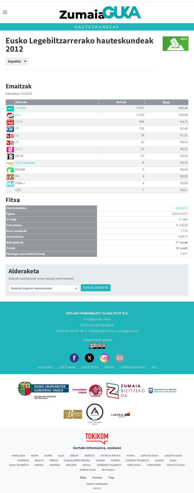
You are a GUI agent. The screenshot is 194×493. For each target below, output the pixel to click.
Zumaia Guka (88, 469)
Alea (61, 455)
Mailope (71, 465)
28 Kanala (108, 469)
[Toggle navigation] (5, 12)
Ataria (131, 455)
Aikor (34, 455)
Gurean (97, 477)
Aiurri (48, 455)
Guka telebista (19, 465)
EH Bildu (20, 108)
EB (17, 135)
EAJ (18, 115)
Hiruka (39, 465)
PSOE (19, 121)
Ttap (111, 477)
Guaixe (159, 460)
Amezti (74, 455)
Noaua (86, 465)
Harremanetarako (133, 367)
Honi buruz (45, 367)
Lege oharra (67, 367)
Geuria (100, 460)
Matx (83, 477)
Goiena (115, 460)
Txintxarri (154, 465)
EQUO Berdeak (25, 162)
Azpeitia (17, 61)
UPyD (18, 149)
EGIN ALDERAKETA (95, 287)
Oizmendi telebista (109, 465)
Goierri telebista (137, 460)
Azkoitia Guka (173, 455)
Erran (54, 460)
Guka (173, 460)
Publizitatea (90, 367)
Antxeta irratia (110, 455)
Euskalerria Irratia (77, 460)
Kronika (55, 465)
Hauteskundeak (97, 27)
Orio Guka (134, 465)
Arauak (109, 367)
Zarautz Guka (176, 465)
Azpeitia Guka (149, 455)
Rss (154, 367)
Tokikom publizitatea (97, 483)
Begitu (39, 460)
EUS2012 (182, 208)
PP (17, 128)
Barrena (23, 460)
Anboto (89, 455)
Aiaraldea (18, 455)
